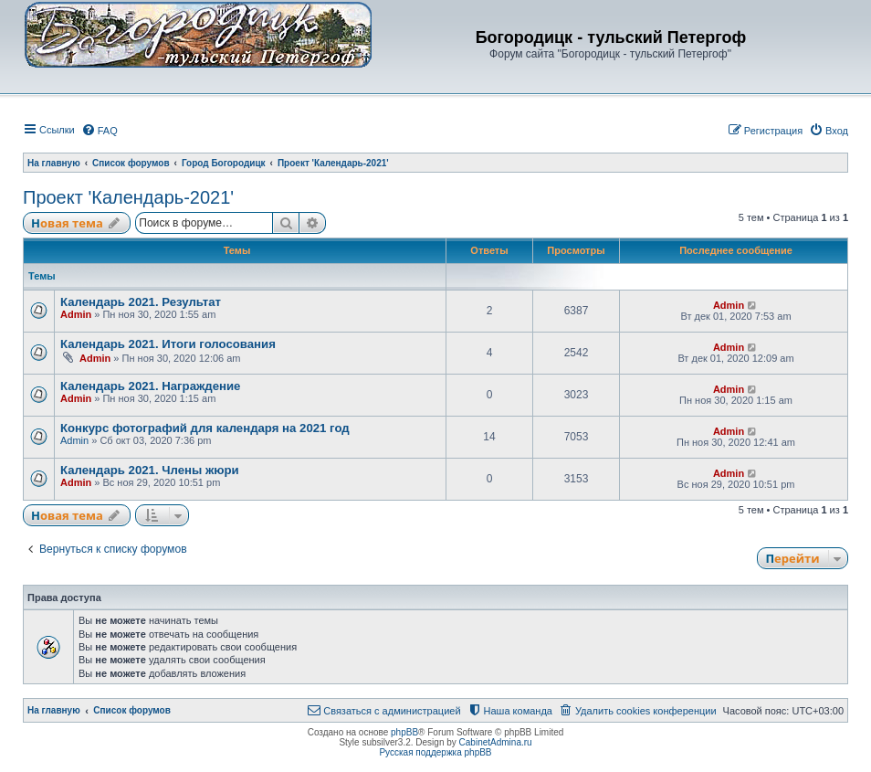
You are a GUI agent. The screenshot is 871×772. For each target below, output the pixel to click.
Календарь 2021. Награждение (150, 386)
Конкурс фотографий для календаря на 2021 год (205, 428)
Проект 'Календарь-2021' (128, 197)
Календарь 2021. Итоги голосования (168, 344)
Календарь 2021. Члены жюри (149, 470)
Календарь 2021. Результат (140, 302)
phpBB (404, 732)
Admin (75, 314)
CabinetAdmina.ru (495, 742)
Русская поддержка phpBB (435, 752)
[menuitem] (99, 131)
